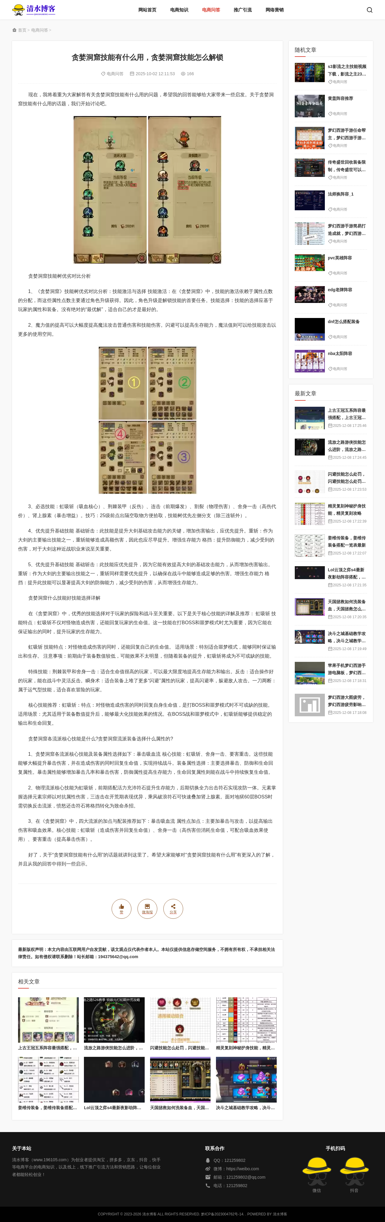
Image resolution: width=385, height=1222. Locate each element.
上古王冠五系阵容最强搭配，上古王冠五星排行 (62, 1047)
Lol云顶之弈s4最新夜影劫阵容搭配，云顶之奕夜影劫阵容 (138, 1107)
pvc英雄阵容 (340, 257)
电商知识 (179, 9)
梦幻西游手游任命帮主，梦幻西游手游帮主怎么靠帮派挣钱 (347, 137)
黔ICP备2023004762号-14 (222, 1214)
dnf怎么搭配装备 (344, 321)
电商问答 (211, 9)
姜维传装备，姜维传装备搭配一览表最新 (56, 1107)
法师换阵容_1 (341, 194)
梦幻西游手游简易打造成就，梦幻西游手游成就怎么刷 (347, 233)
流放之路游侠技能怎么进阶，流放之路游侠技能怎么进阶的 (138, 1047)
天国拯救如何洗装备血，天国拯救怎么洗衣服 (192, 1107)
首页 (22, 30)
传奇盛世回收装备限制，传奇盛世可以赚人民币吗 (347, 169)
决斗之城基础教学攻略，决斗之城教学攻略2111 (260, 1107)
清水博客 (33, 10)
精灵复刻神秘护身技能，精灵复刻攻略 (252, 1047)
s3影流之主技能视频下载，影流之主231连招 (347, 74)
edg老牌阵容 (340, 289)
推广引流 (243, 9)
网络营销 (275, 9)
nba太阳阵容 (340, 353)
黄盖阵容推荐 (340, 98)
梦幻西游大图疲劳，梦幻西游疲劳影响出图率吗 (347, 704)
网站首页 (147, 9)
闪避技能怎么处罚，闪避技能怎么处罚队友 (190, 1047)
